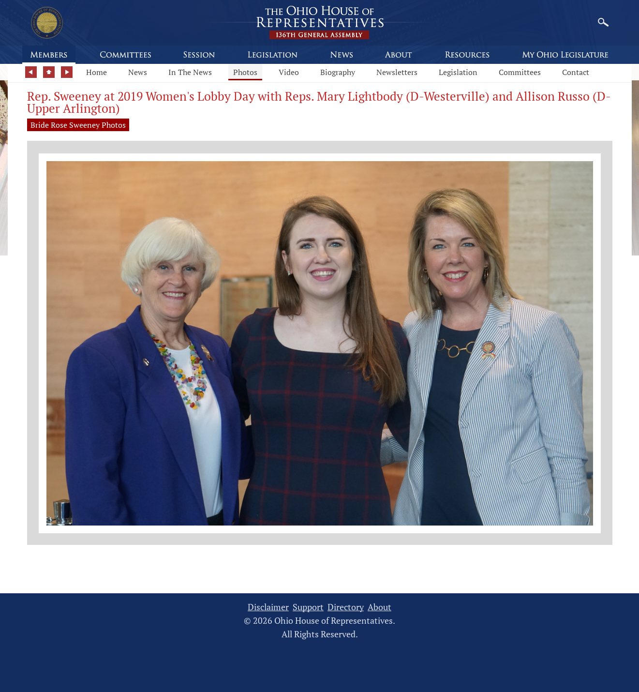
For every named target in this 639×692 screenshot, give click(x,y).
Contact (575, 72)
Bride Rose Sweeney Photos (78, 125)
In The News (190, 72)
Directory (345, 607)
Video (289, 72)
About (379, 607)
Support (308, 607)
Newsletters (396, 72)
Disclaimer (268, 607)
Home (96, 72)
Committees (520, 72)
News (137, 72)
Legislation (458, 72)
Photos (245, 72)
